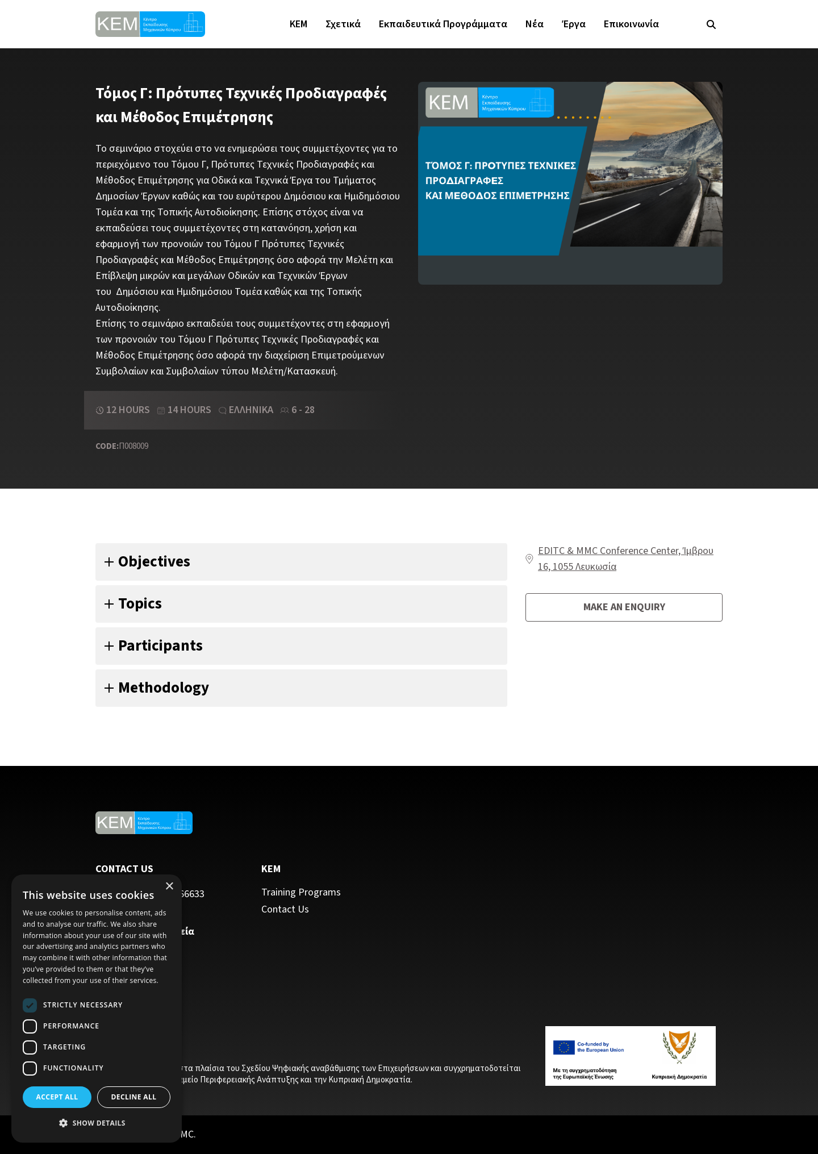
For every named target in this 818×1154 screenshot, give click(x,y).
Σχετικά (343, 24)
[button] (96, 1123)
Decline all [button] (134, 1097)
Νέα (534, 24)
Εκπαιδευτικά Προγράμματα (443, 24)
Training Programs (301, 892)
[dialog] (96, 1008)
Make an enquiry (624, 607)
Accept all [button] (57, 1097)
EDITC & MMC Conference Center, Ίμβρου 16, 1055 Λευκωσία (625, 559)
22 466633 (182, 894)
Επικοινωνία (631, 24)
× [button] (169, 886)
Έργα (574, 24)
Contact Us (285, 909)
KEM (298, 24)
